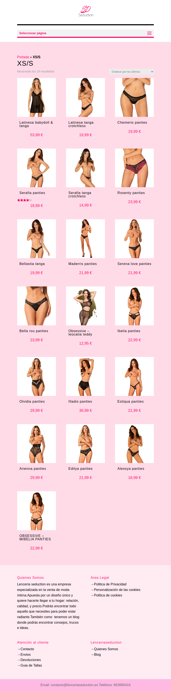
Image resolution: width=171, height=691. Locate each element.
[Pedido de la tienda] (131, 72)
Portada (23, 57)
